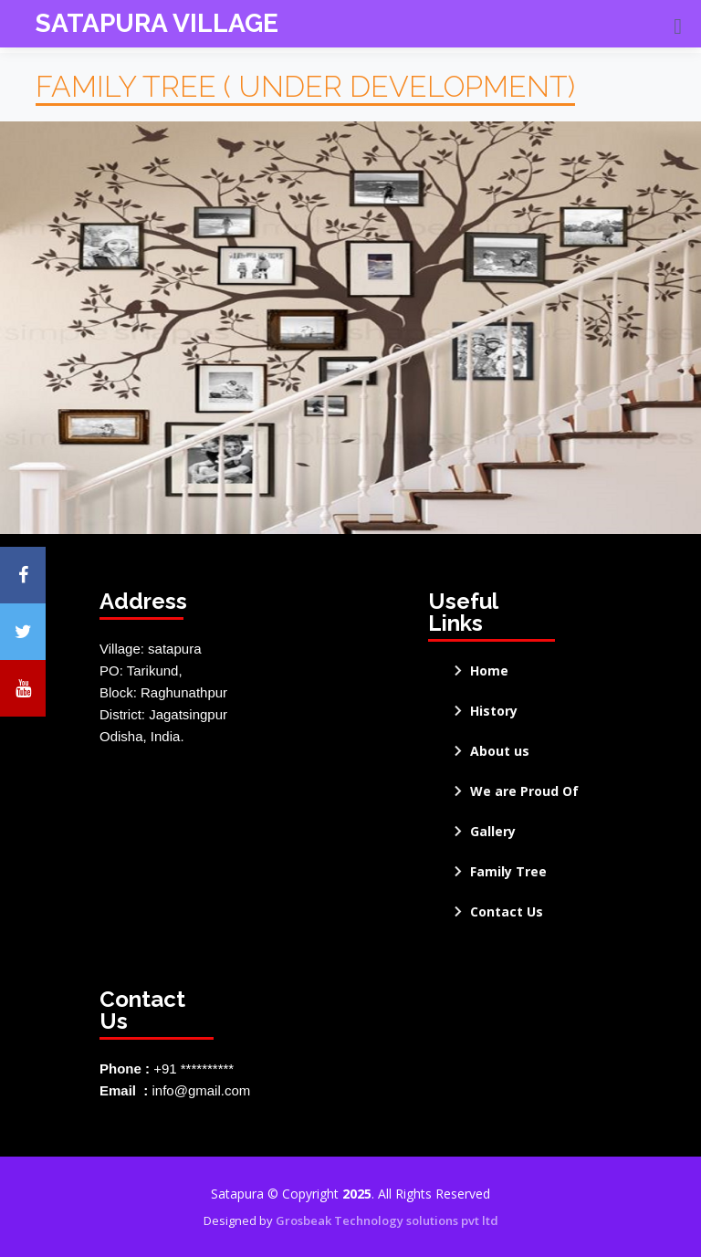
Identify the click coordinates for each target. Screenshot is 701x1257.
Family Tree (508, 871)
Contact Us (506, 912)
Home (489, 671)
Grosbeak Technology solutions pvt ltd (387, 1220)
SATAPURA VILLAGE (157, 23)
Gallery (493, 831)
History (494, 711)
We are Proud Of (524, 791)
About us (499, 751)
